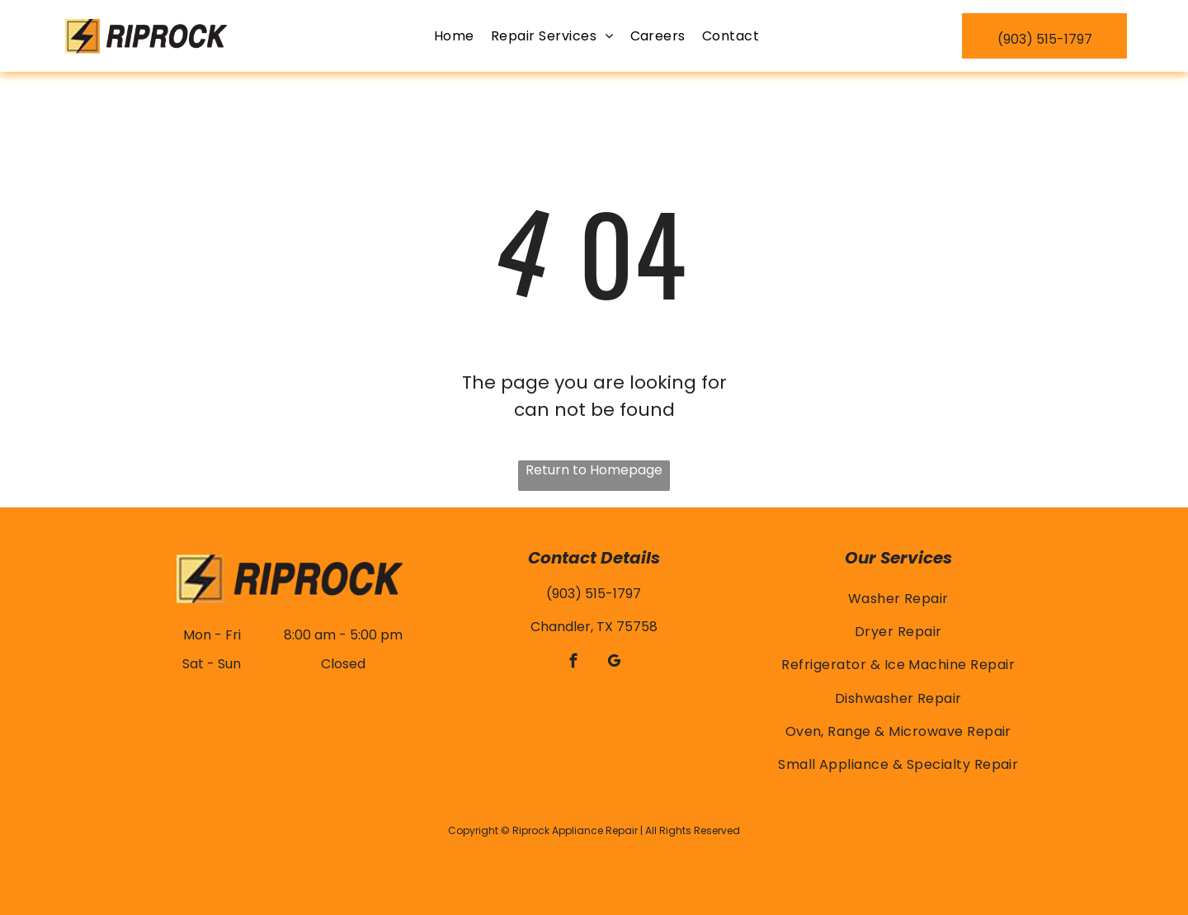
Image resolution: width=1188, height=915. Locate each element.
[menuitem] (454, 35)
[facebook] (574, 663)
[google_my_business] (614, 663)
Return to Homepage (594, 469)
